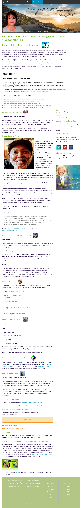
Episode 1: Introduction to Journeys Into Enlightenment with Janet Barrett (24, 99)
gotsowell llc (29, 503)
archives (18, 472)
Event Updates (50, 492)
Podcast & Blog (37, 1)
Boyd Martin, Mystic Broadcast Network (32, 402)
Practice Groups (50, 489)
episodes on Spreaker (45, 89)
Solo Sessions (50, 486)
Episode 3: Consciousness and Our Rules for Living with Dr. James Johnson (24, 103)
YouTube (68, 489)
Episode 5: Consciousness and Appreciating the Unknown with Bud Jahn (23, 107)
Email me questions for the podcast (12, 428)
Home (15, 1)
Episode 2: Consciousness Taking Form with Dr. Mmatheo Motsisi (21, 101)
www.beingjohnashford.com (9, 230)
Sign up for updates (61, 133)
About (28, 1)
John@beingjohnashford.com (22, 228)
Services (21, 1)
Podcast (68, 494)
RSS (68, 492)
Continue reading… (7, 395)
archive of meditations (43, 366)
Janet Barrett (7, 2)
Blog (50, 494)
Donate (27, 420)
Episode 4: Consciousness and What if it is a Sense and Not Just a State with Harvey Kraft (28, 105)
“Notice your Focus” (21, 362)
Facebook (68, 486)
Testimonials (50, 497)
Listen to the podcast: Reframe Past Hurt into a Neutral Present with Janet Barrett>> (67, 160)
